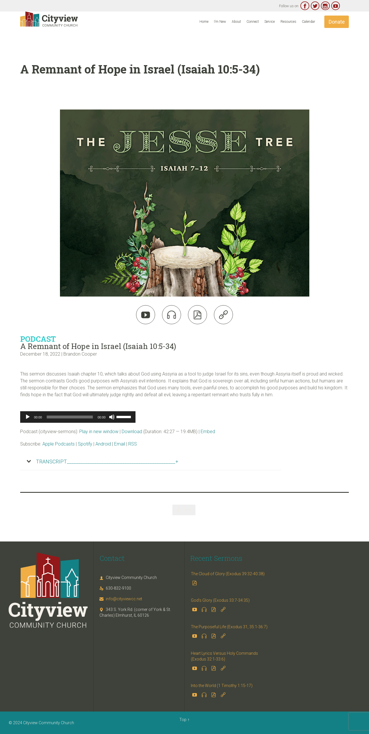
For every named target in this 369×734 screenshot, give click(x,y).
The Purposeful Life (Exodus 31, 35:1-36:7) (229, 626)
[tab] (150, 461)
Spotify (85, 444)
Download (132, 431)
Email (119, 444)
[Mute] (112, 417)
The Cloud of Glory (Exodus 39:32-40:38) (228, 573)
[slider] (70, 417)
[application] (77, 417)
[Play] (28, 417)
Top (183, 719)
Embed (208, 431)
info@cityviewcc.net (120, 599)
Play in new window (98, 431)
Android (103, 444)
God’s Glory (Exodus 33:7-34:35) (220, 600)
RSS (132, 444)
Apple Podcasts (58, 444)
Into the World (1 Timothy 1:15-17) (222, 685)
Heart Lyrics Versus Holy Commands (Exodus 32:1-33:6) (224, 656)
